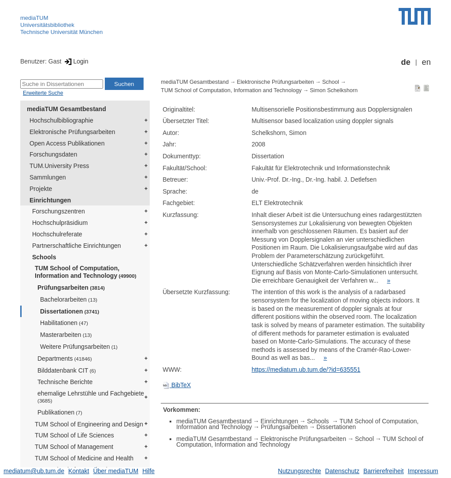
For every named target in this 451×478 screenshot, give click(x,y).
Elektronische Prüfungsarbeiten (72, 131)
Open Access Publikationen (67, 143)
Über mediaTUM (115, 470)
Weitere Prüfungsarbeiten (79, 346)
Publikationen (59, 412)
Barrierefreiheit (383, 470)
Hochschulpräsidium (60, 222)
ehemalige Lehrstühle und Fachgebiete (90, 396)
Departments (64, 358)
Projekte (41, 188)
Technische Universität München (61, 32)
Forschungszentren (58, 211)
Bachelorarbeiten (68, 299)
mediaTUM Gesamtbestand (66, 108)
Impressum (423, 470)
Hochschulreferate (57, 234)
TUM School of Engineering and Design (89, 424)
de (405, 62)
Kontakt (78, 470)
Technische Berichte (64, 381)
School (330, 82)
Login (75, 61)
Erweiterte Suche (43, 93)
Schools (44, 257)
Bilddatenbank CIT (66, 370)
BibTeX (177, 384)
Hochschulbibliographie (61, 120)
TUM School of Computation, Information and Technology (86, 272)
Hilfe (148, 470)
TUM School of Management (74, 446)
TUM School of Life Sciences (74, 435)
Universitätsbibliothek (47, 25)
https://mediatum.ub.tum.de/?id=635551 (305, 369)
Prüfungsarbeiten (71, 287)
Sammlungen (48, 177)
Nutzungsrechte (299, 470)
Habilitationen (64, 322)
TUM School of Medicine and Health (84, 458)
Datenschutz (342, 470)
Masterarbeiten (66, 334)
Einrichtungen (50, 200)
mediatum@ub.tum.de (34, 470)
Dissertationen (69, 311)
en (426, 62)
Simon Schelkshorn (334, 90)
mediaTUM (34, 18)
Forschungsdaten (53, 154)
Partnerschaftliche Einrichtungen (76, 245)
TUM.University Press (59, 165)
